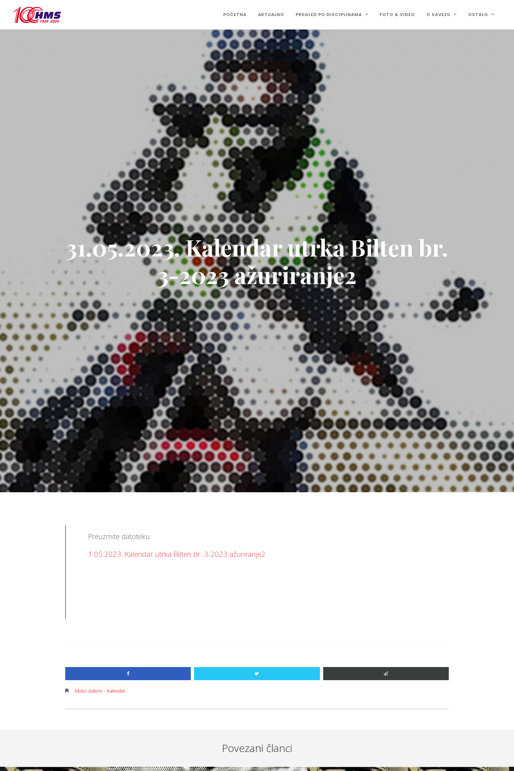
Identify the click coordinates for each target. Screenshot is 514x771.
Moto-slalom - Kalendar (100, 691)
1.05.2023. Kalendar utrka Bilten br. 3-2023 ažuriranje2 (177, 554)
